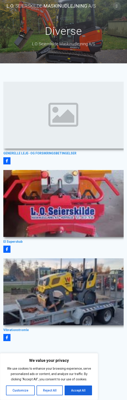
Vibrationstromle (16, 330)
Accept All (78, 390)
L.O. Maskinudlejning (51, 6)
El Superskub (13, 241)
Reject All (50, 390)
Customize (20, 390)
